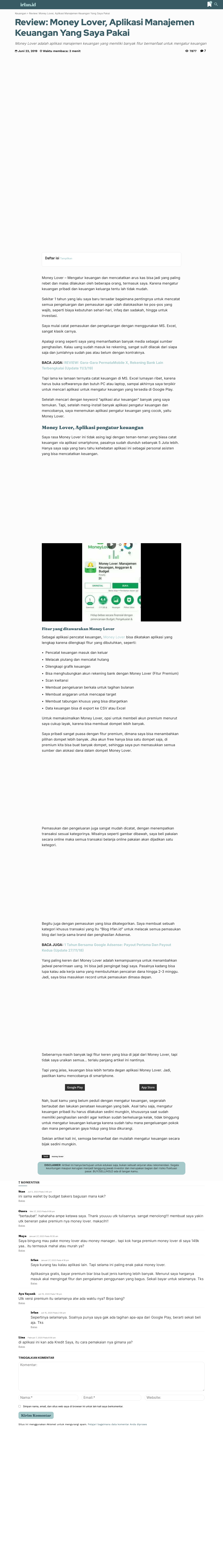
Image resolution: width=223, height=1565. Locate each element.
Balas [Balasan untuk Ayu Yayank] (21, 1433)
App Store (148, 1218)
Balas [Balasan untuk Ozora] (21, 1356)
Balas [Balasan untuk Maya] (21, 1381)
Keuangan (20, 13)
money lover (57, 1287)
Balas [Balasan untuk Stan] (21, 1331)
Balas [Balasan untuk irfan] (34, 1414)
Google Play (75, 1218)
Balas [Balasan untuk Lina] (21, 1477)
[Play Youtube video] (111, 499)
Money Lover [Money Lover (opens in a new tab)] (114, 553)
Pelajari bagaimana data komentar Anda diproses (117, 1554)
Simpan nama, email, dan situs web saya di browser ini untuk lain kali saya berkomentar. (73, 1536)
